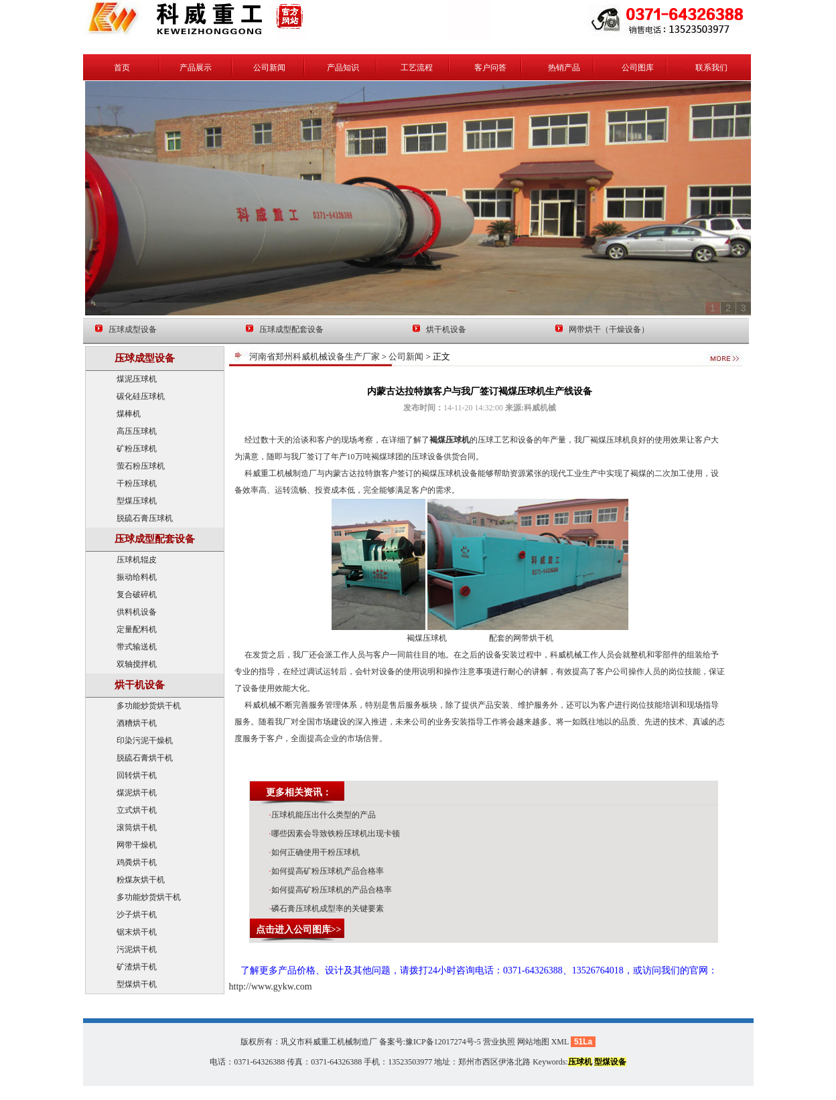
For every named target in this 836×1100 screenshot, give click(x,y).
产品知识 (343, 67)
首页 (122, 67)
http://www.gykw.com (270, 986)
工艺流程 (417, 67)
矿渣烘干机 (137, 966)
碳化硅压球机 (141, 396)
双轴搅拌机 (137, 664)
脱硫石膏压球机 (145, 518)
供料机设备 (137, 612)
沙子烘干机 (137, 914)
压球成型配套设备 (291, 329)
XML (560, 1041)
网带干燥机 (137, 845)
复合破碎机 (137, 594)
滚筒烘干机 (137, 827)
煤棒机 (129, 413)
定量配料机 (137, 629)
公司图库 (638, 67)
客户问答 (490, 67)
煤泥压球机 (137, 379)
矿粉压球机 (137, 448)
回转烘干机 (137, 775)
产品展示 (196, 67)
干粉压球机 (137, 483)
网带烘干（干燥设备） (609, 329)
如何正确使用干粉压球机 (314, 852)
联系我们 (711, 67)
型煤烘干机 (137, 984)
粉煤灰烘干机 (141, 879)
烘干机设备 (446, 329)
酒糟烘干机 (137, 723)
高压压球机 (137, 431)
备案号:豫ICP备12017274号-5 (430, 1041)
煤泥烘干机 (137, 792)
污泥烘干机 (137, 949)
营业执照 (499, 1041)
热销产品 (564, 67)
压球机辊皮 (137, 559)
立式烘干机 (137, 810)
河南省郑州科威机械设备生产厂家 (314, 356)
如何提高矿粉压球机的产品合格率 (330, 889)
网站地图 (533, 1041)
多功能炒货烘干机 (149, 705)
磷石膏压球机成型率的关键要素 (326, 908)
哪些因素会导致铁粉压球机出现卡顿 (334, 833)
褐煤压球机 (449, 440)
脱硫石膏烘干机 (145, 758)
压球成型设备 (133, 329)
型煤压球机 (137, 500)
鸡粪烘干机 (137, 862)
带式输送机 (137, 646)
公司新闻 (269, 67)
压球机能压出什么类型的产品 (322, 814)
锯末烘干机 (137, 932)
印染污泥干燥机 (145, 740)
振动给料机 (137, 577)
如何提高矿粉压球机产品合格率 (326, 871)
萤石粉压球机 (141, 466)
